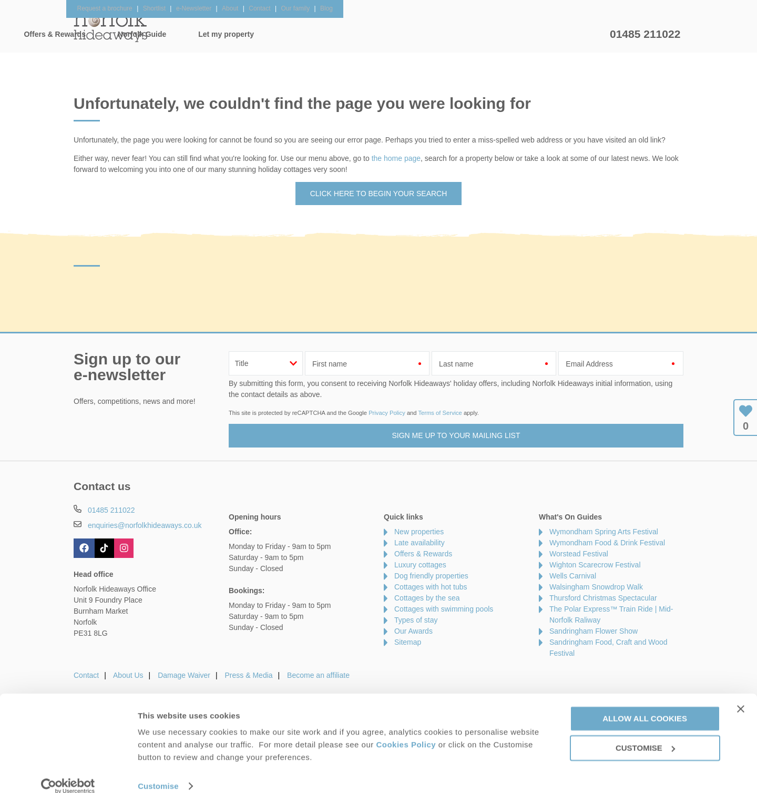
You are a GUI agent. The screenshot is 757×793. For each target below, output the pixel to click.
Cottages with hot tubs (430, 587)
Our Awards (413, 631)
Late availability (419, 542)
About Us (128, 675)
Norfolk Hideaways (110, 26)
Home (173, 34)
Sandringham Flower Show (593, 631)
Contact (86, 675)
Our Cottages (239, 34)
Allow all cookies (644, 704)
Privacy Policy (387, 413)
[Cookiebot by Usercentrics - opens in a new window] (68, 772)
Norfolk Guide (481, 34)
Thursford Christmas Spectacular (603, 598)
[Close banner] (740, 695)
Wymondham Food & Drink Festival (607, 542)
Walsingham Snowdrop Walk (596, 587)
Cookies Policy (406, 730)
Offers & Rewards (394, 34)
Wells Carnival (572, 576)
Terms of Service (440, 413)
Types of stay (415, 620)
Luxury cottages (420, 565)
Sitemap (407, 642)
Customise (158, 772)
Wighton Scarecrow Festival (595, 565)
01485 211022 (645, 34)
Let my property (566, 34)
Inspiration (313, 34)
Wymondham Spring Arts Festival (603, 531)
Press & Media (249, 675)
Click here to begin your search (378, 193)
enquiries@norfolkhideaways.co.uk (145, 525)
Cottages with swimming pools (443, 609)
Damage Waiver (184, 675)
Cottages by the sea (427, 598)
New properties (419, 531)
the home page (396, 158)
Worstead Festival (578, 554)
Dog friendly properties (431, 576)
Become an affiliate (318, 675)
